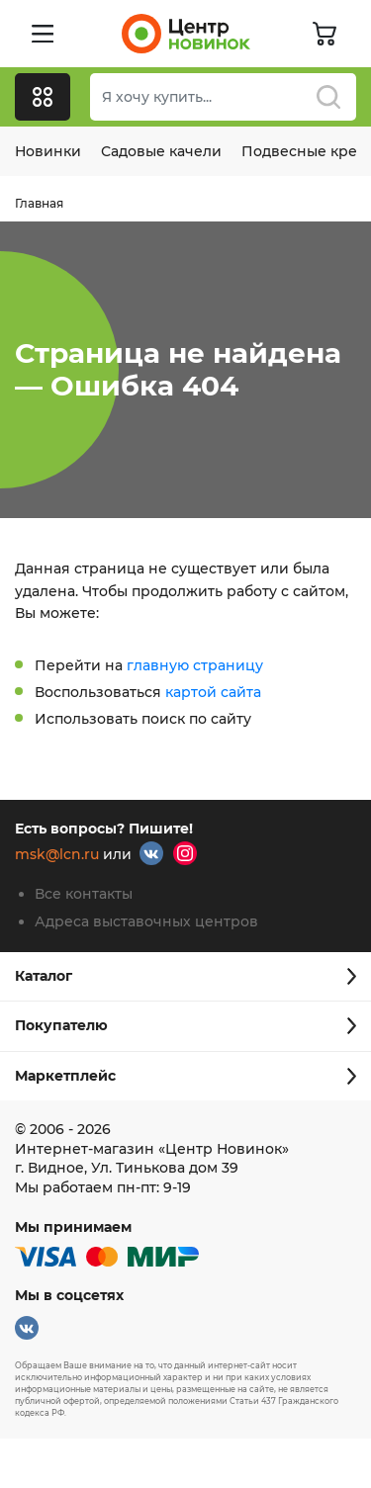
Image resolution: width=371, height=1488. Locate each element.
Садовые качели (161, 151)
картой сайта (213, 692)
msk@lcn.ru (57, 855)
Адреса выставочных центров (146, 921)
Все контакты (84, 894)
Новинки (48, 151)
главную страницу (195, 665)
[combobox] (223, 97)
